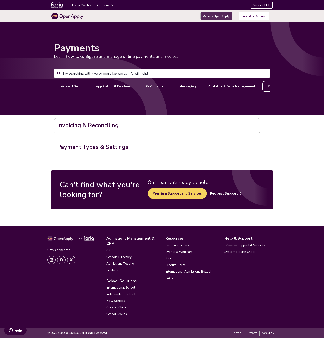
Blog (168, 258)
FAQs (169, 278)
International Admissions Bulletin (188, 272)
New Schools (115, 301)
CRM (109, 250)
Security (268, 333)
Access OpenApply (216, 16)
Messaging (187, 86)
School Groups (116, 314)
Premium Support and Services (177, 193)
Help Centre (82, 5)
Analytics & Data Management (231, 86)
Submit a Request (254, 16)
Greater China (116, 307)
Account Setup (72, 86)
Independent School (120, 294)
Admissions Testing (120, 264)
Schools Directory (119, 257)
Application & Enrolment (114, 86)
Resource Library (177, 245)
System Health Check (239, 252)
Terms (236, 333)
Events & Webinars (178, 252)
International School (120, 287)
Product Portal (175, 265)
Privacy (251, 333)
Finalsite (112, 270)
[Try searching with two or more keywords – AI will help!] (162, 73)
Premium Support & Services (244, 245)
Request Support (226, 193)
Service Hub (261, 5)
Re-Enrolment (156, 86)
